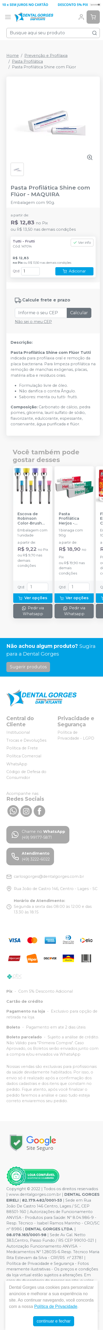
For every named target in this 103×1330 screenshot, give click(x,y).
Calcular (79, 312)
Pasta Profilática (27, 61)
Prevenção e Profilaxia (46, 55)
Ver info (82, 243)
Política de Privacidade (55, 1306)
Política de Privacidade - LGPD (75, 735)
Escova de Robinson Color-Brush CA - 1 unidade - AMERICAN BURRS (31, 519)
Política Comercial (23, 756)
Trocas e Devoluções (26, 740)
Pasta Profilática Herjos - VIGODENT (69, 519)
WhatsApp (16, 764)
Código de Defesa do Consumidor (26, 774)
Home (12, 55)
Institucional (18, 732)
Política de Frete (22, 748)
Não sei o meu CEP (33, 321)
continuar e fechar (53, 1321)
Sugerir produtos (28, 666)
